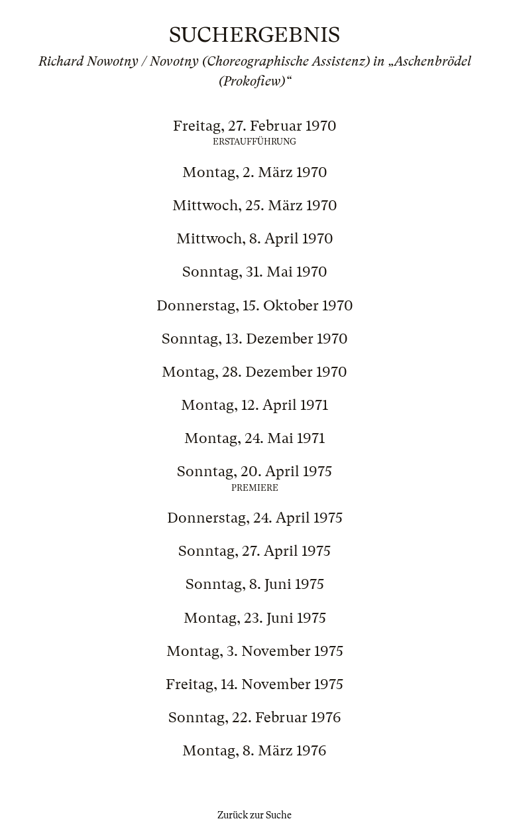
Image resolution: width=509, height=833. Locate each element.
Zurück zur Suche (254, 815)
